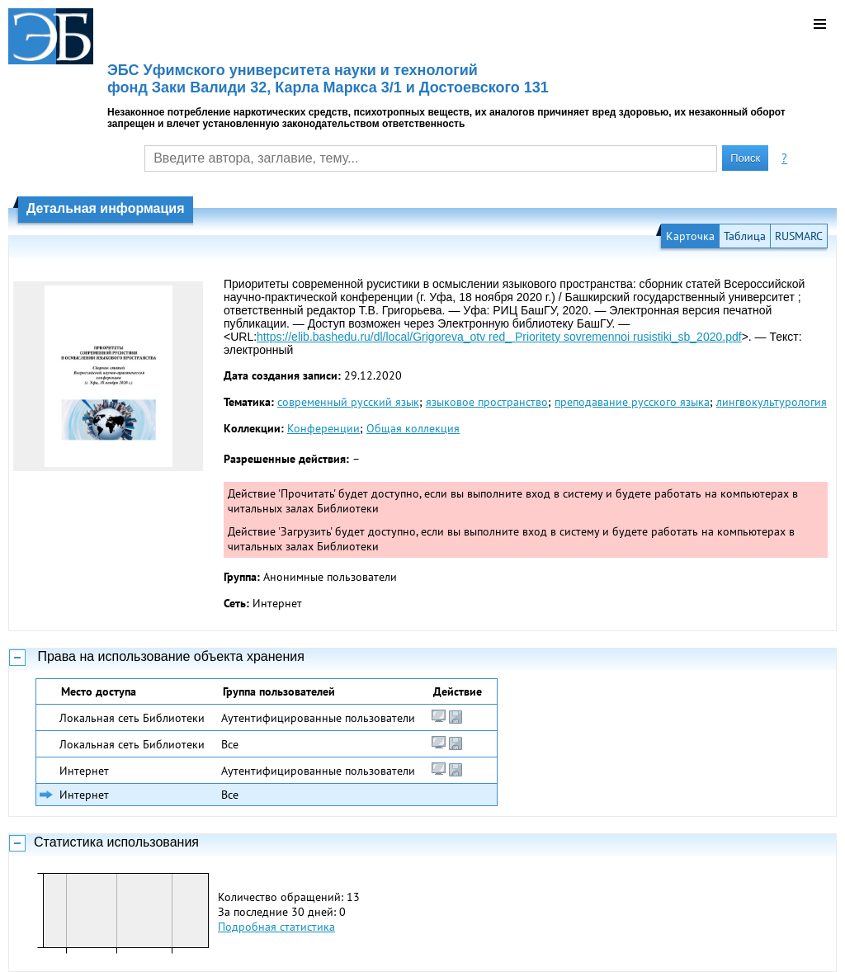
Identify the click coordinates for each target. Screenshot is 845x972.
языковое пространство (487, 401)
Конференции (323, 428)
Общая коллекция (413, 428)
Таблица (745, 236)
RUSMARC (799, 236)
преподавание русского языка (632, 401)
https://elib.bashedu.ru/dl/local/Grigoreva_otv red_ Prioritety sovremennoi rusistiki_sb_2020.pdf (499, 336)
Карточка (690, 236)
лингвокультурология (771, 401)
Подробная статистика (276, 926)
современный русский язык (348, 401)
